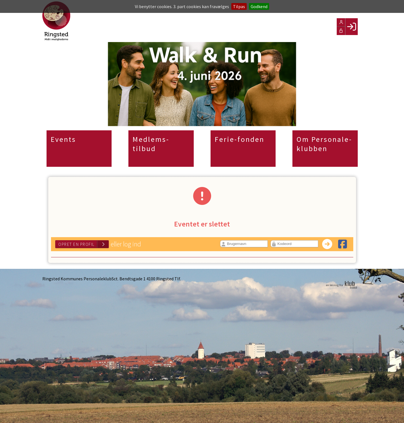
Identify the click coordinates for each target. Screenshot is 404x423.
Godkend (259, 6)
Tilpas (239, 6)
